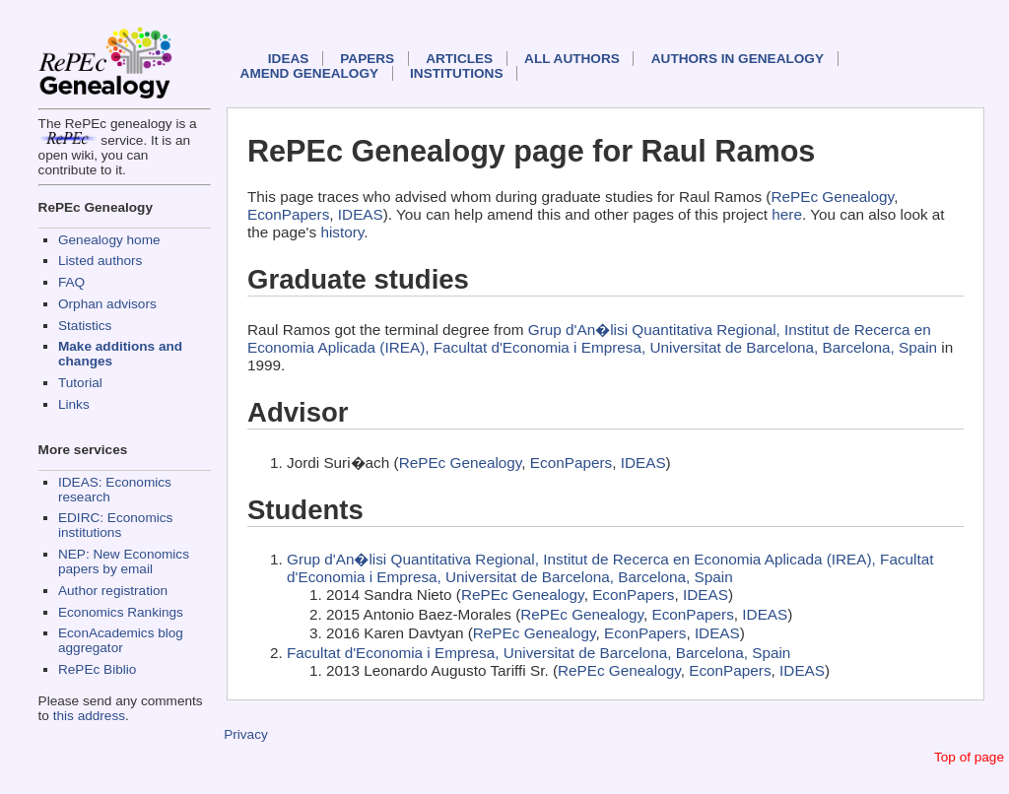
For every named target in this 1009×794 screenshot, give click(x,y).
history (342, 232)
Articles (459, 58)
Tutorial (80, 382)
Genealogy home (109, 239)
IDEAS (288, 58)
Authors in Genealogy (737, 58)
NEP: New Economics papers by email (123, 561)
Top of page (969, 757)
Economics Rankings (120, 612)
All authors (572, 58)
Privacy (246, 734)
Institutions (456, 73)
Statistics (84, 325)
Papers (367, 58)
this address (89, 715)
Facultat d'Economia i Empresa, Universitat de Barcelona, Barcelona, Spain (538, 652)
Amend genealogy (309, 73)
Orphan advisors (107, 304)
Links (74, 404)
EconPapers (288, 214)
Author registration (113, 590)
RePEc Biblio (97, 669)
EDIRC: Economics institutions (115, 525)
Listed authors (100, 260)
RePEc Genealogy (832, 196)
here (787, 214)
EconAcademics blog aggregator (120, 640)
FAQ (71, 282)
